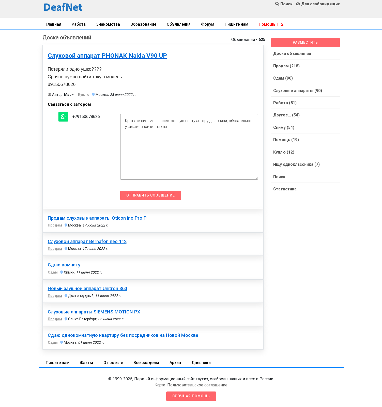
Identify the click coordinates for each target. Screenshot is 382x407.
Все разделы (146, 362)
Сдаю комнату (64, 264)
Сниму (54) (283, 126)
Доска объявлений (292, 53)
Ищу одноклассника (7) (296, 163)
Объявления (179, 24)
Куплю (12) (283, 151)
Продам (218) (286, 65)
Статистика (285, 187)
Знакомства (108, 24)
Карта (160, 385)
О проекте (113, 362)
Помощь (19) (286, 139)
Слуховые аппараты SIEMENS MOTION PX (94, 311)
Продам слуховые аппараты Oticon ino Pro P (97, 218)
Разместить (305, 42)
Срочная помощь (191, 396)
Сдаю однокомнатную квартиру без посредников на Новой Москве (123, 335)
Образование (143, 24)
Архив (175, 362)
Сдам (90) (283, 78)
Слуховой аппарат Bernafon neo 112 (87, 241)
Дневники (201, 362)
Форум (207, 24)
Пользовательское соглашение (197, 385)
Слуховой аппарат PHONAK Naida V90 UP (107, 55)
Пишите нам (236, 24)
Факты (86, 362)
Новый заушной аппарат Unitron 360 (87, 288)
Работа (79, 24)
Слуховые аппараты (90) (297, 90)
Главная (53, 24)
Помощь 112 (271, 24)
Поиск (279, 175)
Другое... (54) (286, 114)
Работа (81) (285, 102)
